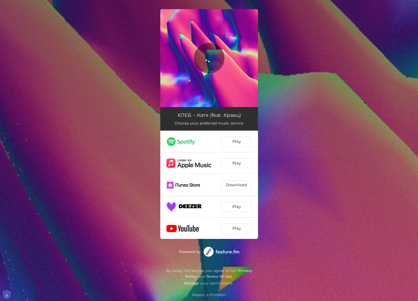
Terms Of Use (219, 276)
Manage (191, 283)
